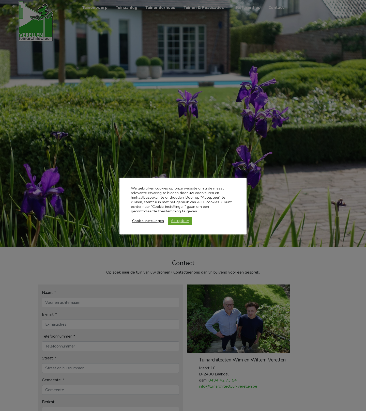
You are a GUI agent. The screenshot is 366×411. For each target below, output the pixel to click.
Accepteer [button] (180, 220)
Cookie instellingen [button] (148, 220)
